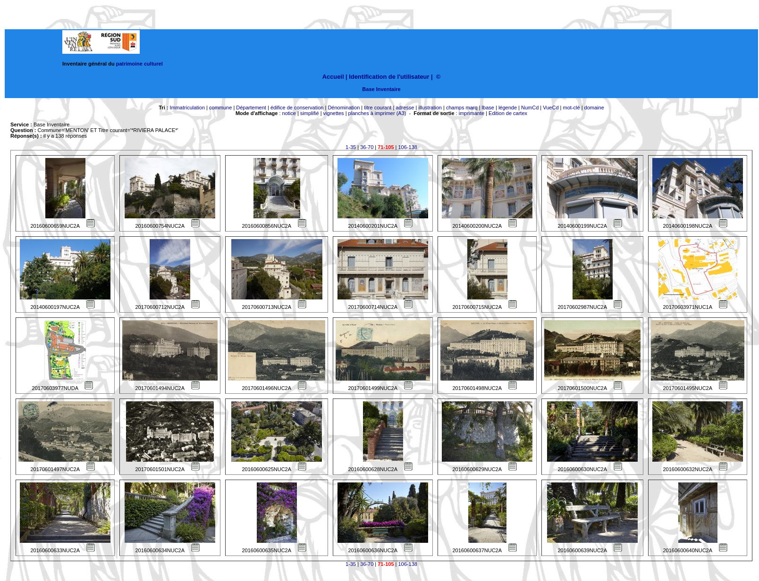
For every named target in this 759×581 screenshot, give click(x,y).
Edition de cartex (508, 113)
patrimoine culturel (139, 63)
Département (251, 107)
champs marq (462, 107)
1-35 (351, 147)
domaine (594, 107)
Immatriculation (187, 107)
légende (507, 107)
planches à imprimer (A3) (377, 113)
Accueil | (334, 76)
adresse (405, 107)
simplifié (309, 113)
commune (220, 107)
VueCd (550, 107)
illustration (430, 107)
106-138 (407, 147)
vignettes (333, 113)
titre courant (377, 107)
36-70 (366, 147)
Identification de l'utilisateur (389, 76)
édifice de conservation (297, 107)
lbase (488, 107)
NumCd (530, 107)
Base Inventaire (381, 89)
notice (289, 113)
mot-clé (571, 107)
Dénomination (344, 107)
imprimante (471, 113)
